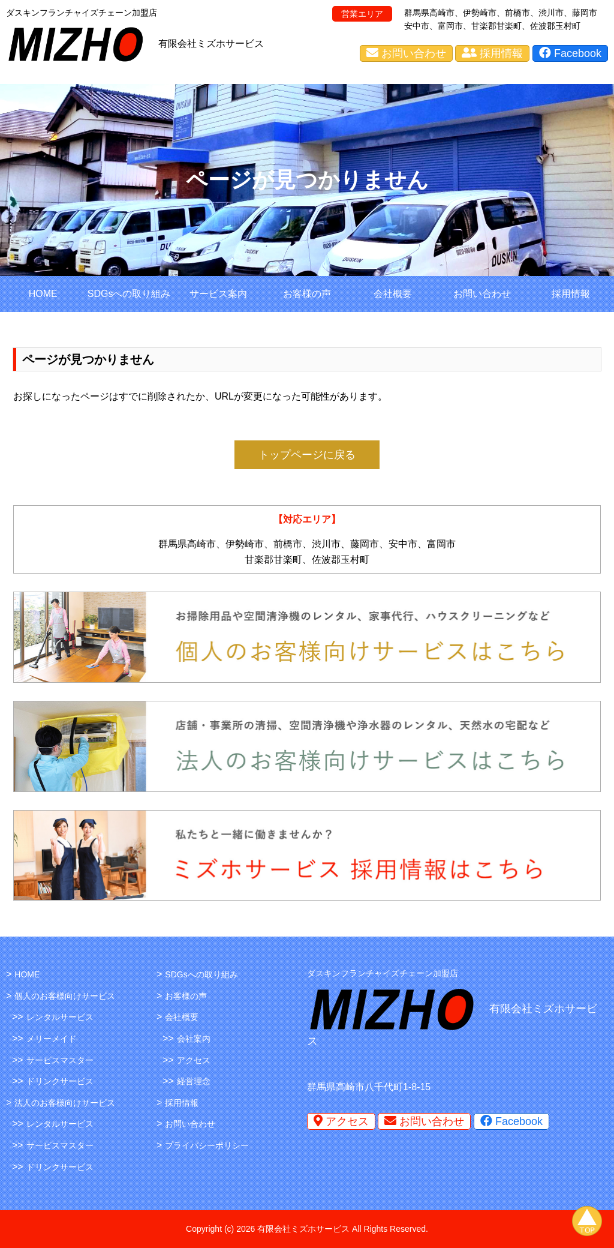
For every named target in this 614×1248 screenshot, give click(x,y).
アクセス (193, 1060)
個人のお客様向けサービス (64, 996)
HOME (43, 294)
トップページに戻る (307, 455)
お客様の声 (307, 294)
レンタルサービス (60, 1017)
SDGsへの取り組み (129, 294)
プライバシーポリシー (207, 1145)
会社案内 (193, 1038)
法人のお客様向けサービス (64, 1103)
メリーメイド (51, 1038)
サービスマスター (60, 1060)
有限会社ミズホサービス (211, 43)
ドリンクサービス (60, 1081)
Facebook (570, 53)
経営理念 (193, 1081)
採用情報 (492, 53)
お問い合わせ (406, 53)
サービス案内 (218, 294)
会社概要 (393, 294)
